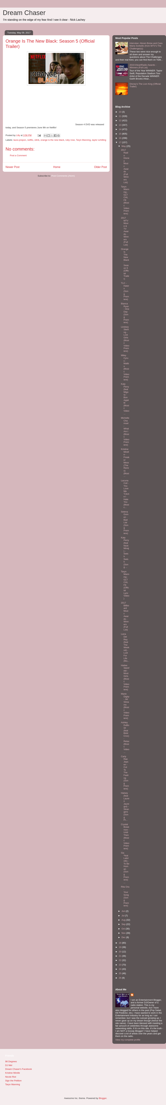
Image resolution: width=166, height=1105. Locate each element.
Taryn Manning (83, 140)
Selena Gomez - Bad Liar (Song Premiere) (125, 522)
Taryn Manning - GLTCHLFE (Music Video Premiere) (125, 200)
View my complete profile (127, 1039)
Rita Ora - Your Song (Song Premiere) (125, 896)
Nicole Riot (10, 1077)
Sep (124, 924)
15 (120, 133)
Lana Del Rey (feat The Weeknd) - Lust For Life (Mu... (125, 647)
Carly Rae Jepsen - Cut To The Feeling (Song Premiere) (125, 772)
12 (120, 120)
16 (120, 138)
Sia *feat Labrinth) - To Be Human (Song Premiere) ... (125, 868)
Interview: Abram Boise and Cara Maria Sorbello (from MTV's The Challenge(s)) (146, 46)
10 (120, 112)
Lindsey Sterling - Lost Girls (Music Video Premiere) (125, 339)
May (124, 146)
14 (120, 129)
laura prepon (19, 140)
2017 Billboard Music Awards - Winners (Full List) (125, 616)
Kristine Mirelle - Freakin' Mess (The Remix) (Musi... (125, 462)
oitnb (36, 140)
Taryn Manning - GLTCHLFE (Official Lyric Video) (125, 585)
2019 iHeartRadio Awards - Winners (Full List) (143, 66)
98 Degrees (11, 1061)
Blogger (102, 1098)
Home (57, 167)
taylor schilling (99, 140)
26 (120, 978)
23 (120, 964)
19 (120, 947)
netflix (30, 140)
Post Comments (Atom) (63, 176)
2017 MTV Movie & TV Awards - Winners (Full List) (125, 231)
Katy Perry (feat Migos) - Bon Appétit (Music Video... (125, 399)
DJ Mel (8, 1065)
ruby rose (70, 140)
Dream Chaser (24, 12)
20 (120, 951)
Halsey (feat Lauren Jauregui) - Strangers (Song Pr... (125, 806)
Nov (124, 933)
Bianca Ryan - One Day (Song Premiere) (125, 313)
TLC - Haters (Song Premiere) (125, 291)
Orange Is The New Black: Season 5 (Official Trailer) (125, 264)
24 (120, 969)
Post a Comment (18, 155)
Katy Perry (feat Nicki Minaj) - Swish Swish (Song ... (125, 552)
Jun (124, 911)
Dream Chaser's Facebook (18, 1069)
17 (120, 142)
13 (120, 125)
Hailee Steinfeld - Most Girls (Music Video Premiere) (125, 677)
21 (120, 956)
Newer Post (13, 167)
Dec (124, 937)
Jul (123, 915)
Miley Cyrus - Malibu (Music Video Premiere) (125, 367)
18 (120, 943)
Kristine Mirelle (12, 1073)
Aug (124, 920)
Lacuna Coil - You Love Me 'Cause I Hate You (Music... (125, 494)
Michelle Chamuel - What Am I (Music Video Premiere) (125, 431)
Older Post (100, 167)
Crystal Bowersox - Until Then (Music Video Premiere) (125, 836)
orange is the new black (52, 140)
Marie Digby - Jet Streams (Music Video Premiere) (125, 706)
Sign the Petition (13, 1080)
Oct (124, 928)
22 (120, 960)
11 (120, 116)
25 (120, 973)
